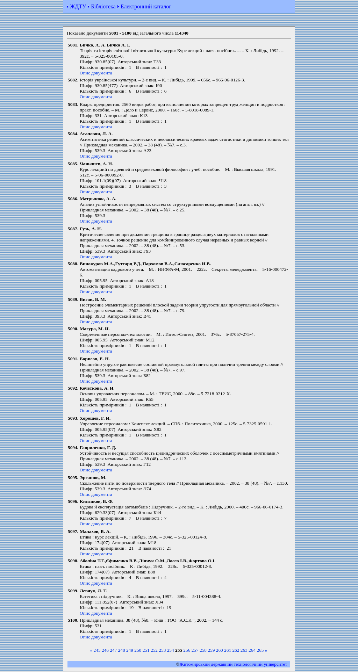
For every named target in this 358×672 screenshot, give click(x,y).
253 (162, 650)
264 (252, 650)
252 (154, 650)
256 (186, 650)
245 (97, 650)
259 (211, 650)
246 (105, 650)
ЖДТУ (78, 6)
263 (244, 650)
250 (137, 650)
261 (227, 650)
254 (170, 650)
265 (260, 650)
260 (219, 650)
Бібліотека (103, 6)
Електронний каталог (146, 6)
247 (113, 650)
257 (195, 650)
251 (146, 650)
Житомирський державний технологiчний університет (233, 664)
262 (235, 650)
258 (203, 650)
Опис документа (96, 72)
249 (129, 650)
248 (121, 650)
